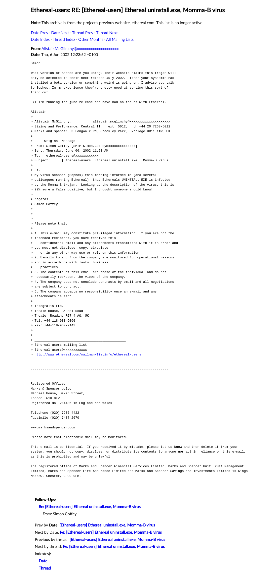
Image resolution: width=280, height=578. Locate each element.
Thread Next (107, 33)
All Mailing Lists (120, 40)
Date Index (40, 40)
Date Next (60, 33)
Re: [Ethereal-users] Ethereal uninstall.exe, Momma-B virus (90, 507)
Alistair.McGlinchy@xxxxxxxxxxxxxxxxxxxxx (80, 49)
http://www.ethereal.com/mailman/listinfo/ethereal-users (88, 354)
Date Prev (39, 33)
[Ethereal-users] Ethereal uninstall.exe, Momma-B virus (107, 525)
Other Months (90, 40)
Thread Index (64, 40)
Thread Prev (82, 33)
